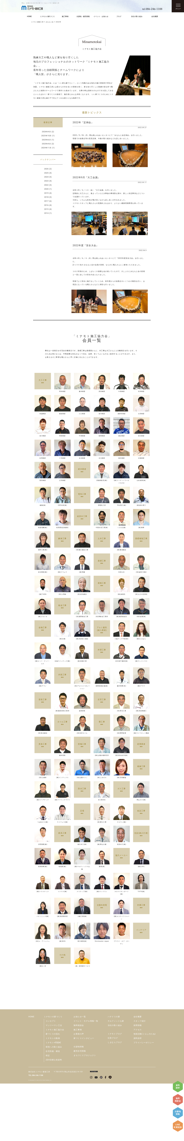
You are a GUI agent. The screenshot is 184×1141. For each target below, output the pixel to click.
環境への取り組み (54, 1104)
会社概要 (154, 16)
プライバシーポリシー (144, 1100)
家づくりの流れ (53, 1091)
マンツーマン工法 (54, 1083)
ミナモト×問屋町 (53, 1100)
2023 (46, 181)
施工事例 (65, 16)
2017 (46, 201)
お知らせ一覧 (80, 1074)
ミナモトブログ (115, 1091)
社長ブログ (113, 1095)
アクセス (138, 1087)
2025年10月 (46, 136)
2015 (46, 209)
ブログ (118, 16)
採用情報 (138, 1083)
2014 (46, 213)
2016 (46, 205)
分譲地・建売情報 (83, 16)
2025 (46, 173)
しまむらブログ (115, 1100)
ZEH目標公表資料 (54, 1117)
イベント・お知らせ (101, 16)
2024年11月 (46, 148)
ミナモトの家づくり (47, 16)
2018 (46, 197)
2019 (46, 193)
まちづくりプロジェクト (85, 1113)
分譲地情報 (178, 1112)
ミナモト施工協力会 (55, 1087)
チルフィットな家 (116, 1078)
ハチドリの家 (114, 1074)
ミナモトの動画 (53, 1096)
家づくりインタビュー (84, 1096)
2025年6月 (46, 140)
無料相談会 (178, 1099)
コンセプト (51, 1078)
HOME (29, 16)
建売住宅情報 (80, 1108)
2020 (46, 189)
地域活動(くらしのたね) (145, 1091)
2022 (46, 185)
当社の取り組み (136, 16)
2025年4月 (46, 144)
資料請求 (178, 1086)
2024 (46, 177)
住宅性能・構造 (53, 1109)
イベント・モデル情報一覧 (86, 1078)
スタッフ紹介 (140, 1078)
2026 (46, 169)
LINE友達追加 (178, 1126)
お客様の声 (79, 1091)
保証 (48, 1113)
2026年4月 (46, 132)
